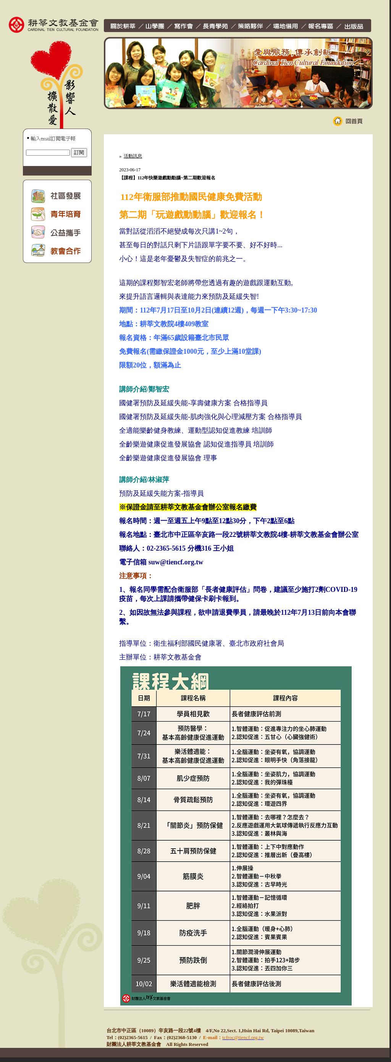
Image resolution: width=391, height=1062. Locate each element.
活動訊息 (133, 156)
